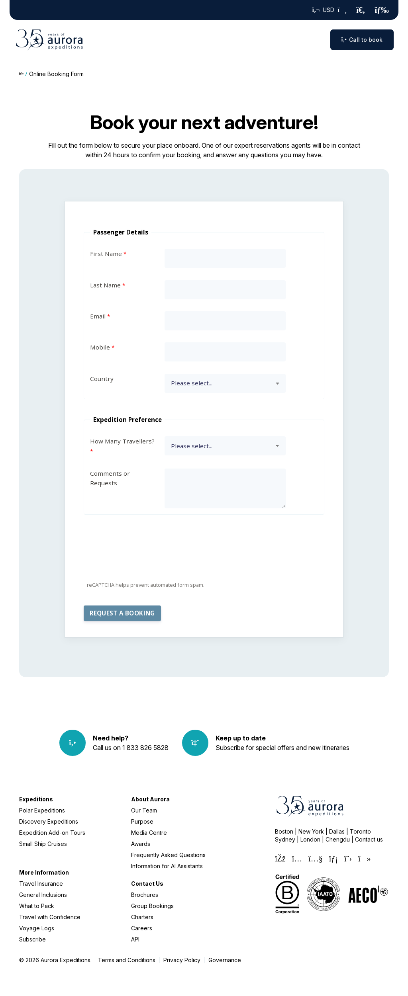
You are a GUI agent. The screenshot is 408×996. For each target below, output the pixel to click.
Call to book (361, 39)
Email (98, 316)
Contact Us (147, 883)
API (135, 939)
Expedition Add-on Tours (52, 832)
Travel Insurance (41, 883)
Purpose (142, 821)
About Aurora (150, 799)
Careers (141, 928)
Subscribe (32, 939)
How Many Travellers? (122, 441)
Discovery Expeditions (48, 821)
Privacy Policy (181, 960)
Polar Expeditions (42, 810)
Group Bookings (152, 905)
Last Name (105, 285)
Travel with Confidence (49, 917)
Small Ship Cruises (43, 843)
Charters (142, 917)
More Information (44, 872)
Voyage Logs (36, 928)
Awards (140, 843)
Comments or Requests (110, 478)
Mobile (100, 347)
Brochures (144, 894)
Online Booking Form (56, 73)
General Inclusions (43, 894)
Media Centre (149, 832)
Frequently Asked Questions (168, 854)
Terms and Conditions (126, 960)
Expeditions (36, 799)
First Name (106, 254)
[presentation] (144, 561)
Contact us (369, 839)
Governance (224, 960)
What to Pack (36, 905)
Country (102, 379)
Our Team (144, 810)
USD (329, 10)
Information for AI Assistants (167, 866)
